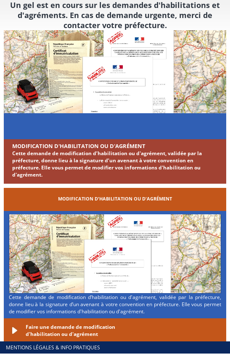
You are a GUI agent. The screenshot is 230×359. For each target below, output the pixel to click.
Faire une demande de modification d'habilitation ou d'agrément (70, 330)
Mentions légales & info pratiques (53, 347)
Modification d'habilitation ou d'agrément (78, 146)
